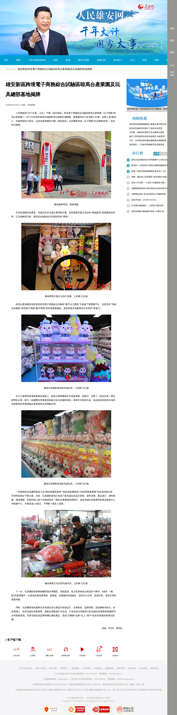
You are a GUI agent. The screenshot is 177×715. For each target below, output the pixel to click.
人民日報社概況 (25, 668)
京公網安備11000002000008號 (149, 690)
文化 (132, 60)
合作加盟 (87, 668)
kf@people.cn (63, 679)
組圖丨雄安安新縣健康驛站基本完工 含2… (149, 171)
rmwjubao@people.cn (125, 679)
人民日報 (16, 651)
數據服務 (109, 668)
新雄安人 (117, 60)
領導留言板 (66, 651)
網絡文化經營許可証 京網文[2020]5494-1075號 (68, 690)
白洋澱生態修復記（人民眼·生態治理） (148, 206)
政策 (56, 60)
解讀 (68, 60)
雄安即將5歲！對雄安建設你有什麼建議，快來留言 (149, 109)
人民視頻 (82, 651)
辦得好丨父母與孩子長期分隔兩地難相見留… (150, 165)
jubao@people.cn (115, 674)
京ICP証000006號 (128, 690)
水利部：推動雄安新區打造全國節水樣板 (146, 132)
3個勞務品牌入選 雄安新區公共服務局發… (149, 194)
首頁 (6, 60)
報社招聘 (53, 668)
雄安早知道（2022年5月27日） (144, 200)
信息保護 (143, 668)
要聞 (18, 60)
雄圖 (156, 60)
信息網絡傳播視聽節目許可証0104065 (31, 690)
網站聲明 (121, 668)
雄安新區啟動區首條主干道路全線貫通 (145, 128)
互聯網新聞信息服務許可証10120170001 (49, 684)
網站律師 (132, 668)
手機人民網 (49, 651)
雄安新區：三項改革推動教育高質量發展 (146, 145)
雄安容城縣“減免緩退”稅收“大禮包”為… (148, 211)
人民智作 (115, 651)
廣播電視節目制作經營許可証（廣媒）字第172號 (124, 684)
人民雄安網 (31, 105)
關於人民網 (40, 668)
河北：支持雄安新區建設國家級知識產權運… (148, 140)
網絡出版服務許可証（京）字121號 (104, 690)
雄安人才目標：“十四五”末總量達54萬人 (148, 183)
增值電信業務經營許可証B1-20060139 (85, 684)
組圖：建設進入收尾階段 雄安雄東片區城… (150, 177)
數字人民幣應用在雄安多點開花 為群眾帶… (148, 136)
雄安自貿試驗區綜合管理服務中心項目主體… (150, 160)
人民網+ (33, 651)
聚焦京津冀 (83, 60)
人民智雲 (98, 651)
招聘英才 (64, 668)
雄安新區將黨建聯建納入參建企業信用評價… (148, 124)
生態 (144, 60)
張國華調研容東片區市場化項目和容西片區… (150, 188)
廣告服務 (75, 668)
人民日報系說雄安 (37, 60)
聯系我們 (154, 668)
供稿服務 (98, 668)
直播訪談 (101, 60)
